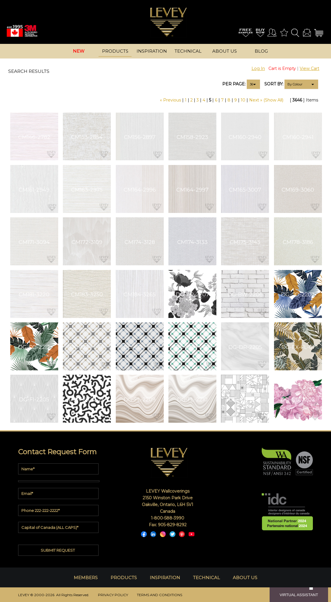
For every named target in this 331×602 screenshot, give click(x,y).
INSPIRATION (165, 577)
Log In (258, 68)
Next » (255, 100)
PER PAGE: (234, 84)
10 (243, 100)
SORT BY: (273, 84)
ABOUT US (245, 577)
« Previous (170, 100)
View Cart (309, 68)
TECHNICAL (206, 577)
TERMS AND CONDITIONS (159, 595)
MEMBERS (86, 577)
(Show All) (273, 100)
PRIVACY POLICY (113, 595)
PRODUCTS (124, 577)
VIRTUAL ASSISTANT (299, 595)
